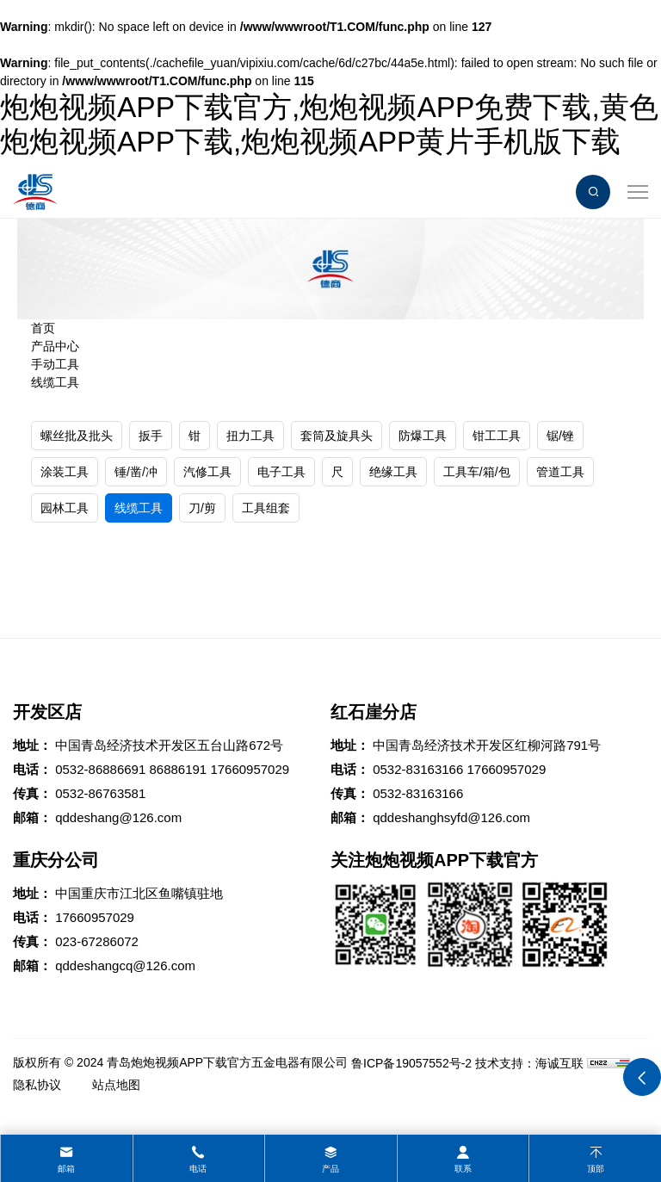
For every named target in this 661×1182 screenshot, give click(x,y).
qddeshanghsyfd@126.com (451, 817)
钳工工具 (497, 435)
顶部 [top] (595, 1168)
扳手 (151, 435)
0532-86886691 (100, 769)
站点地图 (116, 1085)
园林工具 (64, 508)
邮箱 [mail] (66, 1168)
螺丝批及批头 (76, 435)
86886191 (178, 769)
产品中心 (55, 346)
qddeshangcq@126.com (125, 965)
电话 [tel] (198, 1168)
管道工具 (560, 472)
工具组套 (266, 508)
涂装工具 (64, 472)
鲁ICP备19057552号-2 (411, 1063)
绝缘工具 (393, 472)
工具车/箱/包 (476, 472)
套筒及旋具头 (336, 435)
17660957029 (249, 769)
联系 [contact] (463, 1168)
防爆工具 (422, 435)
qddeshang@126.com (118, 817)
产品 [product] (330, 1168)
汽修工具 (207, 472)
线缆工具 (55, 382)
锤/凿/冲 (136, 472)
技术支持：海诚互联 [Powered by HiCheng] (529, 1063)
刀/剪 (202, 508)
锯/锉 (560, 435)
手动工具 (55, 364)
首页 (43, 328)
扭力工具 (250, 435)
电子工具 (281, 472)
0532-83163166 (418, 769)
